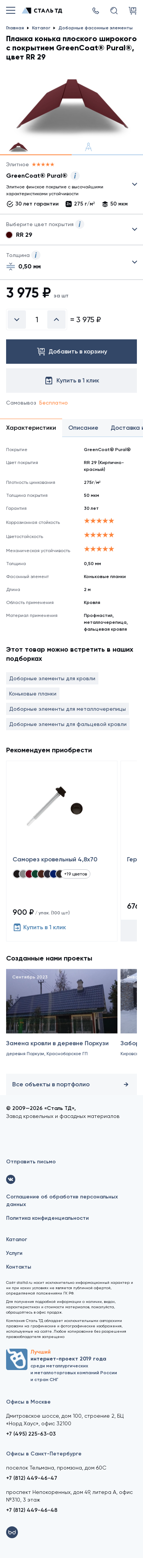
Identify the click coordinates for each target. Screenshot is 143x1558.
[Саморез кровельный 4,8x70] (61, 851)
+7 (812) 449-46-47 (31, 1478)
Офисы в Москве (28, 1402)
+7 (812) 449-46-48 (32, 1510)
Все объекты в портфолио (71, 1084)
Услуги (14, 1253)
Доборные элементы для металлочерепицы (67, 709)
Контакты (18, 1267)
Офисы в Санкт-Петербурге (44, 1453)
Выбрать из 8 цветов (71, 229)
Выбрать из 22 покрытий (65, 186)
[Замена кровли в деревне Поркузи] (61, 1025)
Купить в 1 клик (39, 927)
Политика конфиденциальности (47, 1218)
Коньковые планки (32, 694)
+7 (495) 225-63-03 (31, 1434)
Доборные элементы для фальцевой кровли (68, 724)
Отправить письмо (31, 1161)
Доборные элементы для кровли (52, 678)
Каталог (16, 1239)
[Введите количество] (36, 319)
